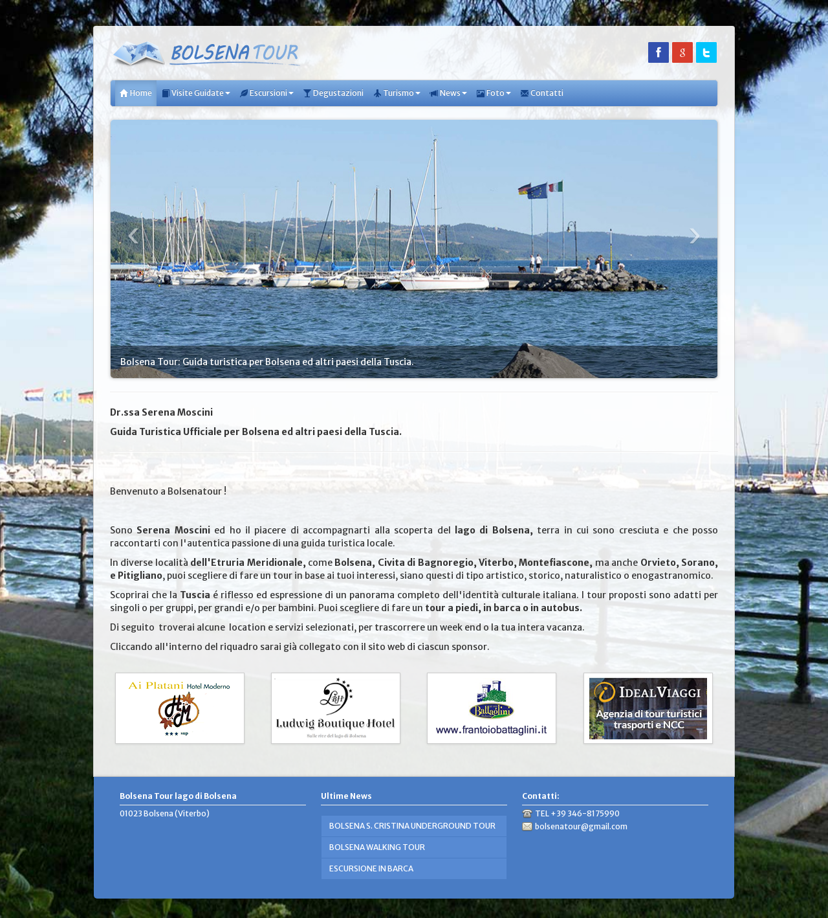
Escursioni (266, 93)
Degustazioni (333, 93)
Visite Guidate (195, 93)
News (448, 93)
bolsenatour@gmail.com (581, 826)
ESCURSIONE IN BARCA (371, 868)
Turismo (396, 93)
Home (136, 93)
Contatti (541, 93)
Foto (493, 93)
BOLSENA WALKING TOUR (377, 847)
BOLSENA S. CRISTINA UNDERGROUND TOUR (412, 826)
